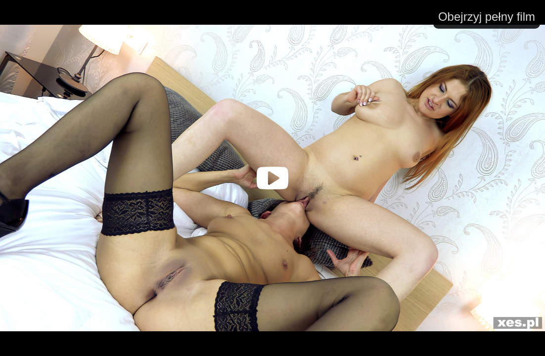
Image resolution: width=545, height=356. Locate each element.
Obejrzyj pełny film (486, 16)
